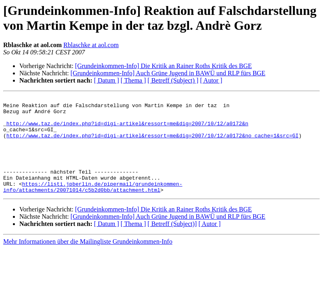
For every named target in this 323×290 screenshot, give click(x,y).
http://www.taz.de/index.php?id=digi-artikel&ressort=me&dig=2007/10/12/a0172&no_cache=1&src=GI (152, 143)
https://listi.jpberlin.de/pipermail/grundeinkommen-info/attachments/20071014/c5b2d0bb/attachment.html (92, 205)
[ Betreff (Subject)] (172, 243)
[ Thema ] (133, 80)
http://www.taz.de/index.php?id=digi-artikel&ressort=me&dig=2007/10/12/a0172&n (127, 129)
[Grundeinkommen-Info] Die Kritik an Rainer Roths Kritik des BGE (163, 65)
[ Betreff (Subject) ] (172, 80)
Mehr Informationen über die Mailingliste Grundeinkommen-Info (87, 260)
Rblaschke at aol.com (90, 44)
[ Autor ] (211, 80)
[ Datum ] (106, 80)
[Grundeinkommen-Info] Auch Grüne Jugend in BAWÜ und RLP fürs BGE (167, 73)
